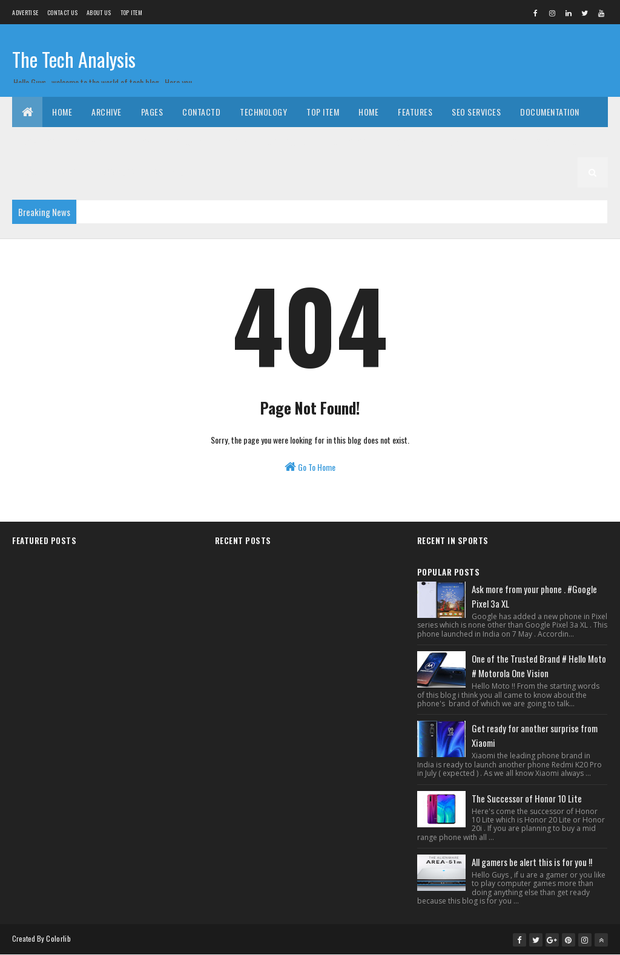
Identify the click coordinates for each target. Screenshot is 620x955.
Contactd (201, 111)
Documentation (549, 111)
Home (62, 111)
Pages (152, 111)
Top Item (131, 12)
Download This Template (69, 142)
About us (99, 12)
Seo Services (476, 111)
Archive (106, 111)
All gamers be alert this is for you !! (532, 861)
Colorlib (58, 938)
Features (415, 111)
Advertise (25, 12)
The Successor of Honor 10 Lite (527, 798)
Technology (263, 111)
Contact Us (62, 12)
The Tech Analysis (74, 59)
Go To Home (310, 467)
